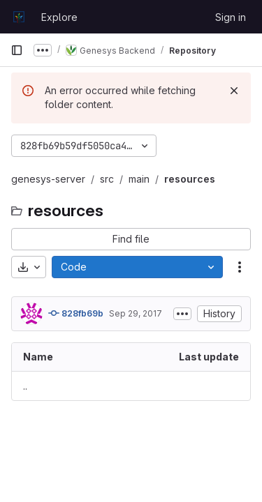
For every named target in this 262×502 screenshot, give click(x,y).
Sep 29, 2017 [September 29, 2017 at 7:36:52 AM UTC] (135, 313)
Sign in (230, 17)
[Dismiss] (234, 90)
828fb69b (75, 313)
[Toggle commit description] (182, 313)
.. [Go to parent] (25, 386)
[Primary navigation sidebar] (17, 50)
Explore (59, 17)
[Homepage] (19, 17)
